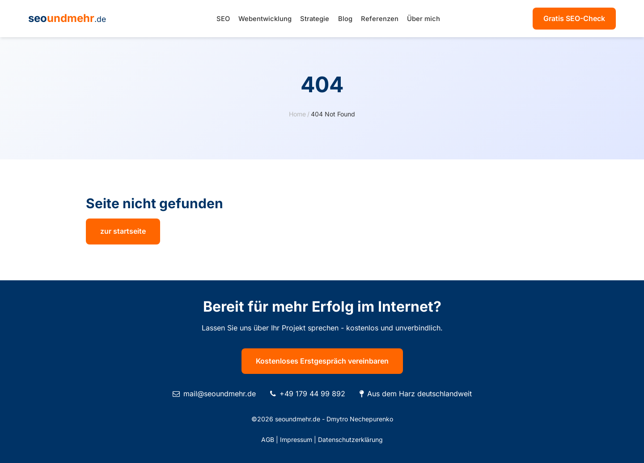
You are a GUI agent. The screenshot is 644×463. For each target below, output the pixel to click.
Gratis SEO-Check (574, 18)
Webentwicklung (265, 19)
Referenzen (379, 19)
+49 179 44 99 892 (312, 393)
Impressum (296, 439)
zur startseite (123, 231)
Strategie (314, 19)
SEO (223, 19)
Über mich (423, 19)
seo (67, 18)
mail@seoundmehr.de (219, 393)
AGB (267, 439)
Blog (345, 19)
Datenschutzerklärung (350, 439)
